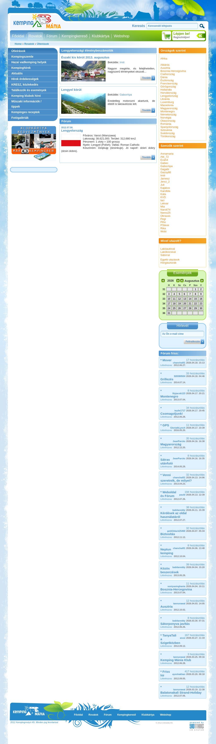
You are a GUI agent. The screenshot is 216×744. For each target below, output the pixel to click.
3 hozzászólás (189, 655)
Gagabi (164, 169)
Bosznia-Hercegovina (173, 71)
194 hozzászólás (192, 493)
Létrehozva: (173, 365)
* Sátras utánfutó (166, 459)
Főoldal (18, 36)
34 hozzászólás (189, 409)
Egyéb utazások (170, 259)
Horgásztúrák (168, 262)
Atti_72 (164, 156)
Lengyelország (72, 130)
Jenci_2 (165, 181)
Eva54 (164, 159)
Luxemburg (167, 102)
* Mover (166, 360)
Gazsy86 (165, 172)
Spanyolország (169, 126)
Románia (165, 123)
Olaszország (167, 120)
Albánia (164, 64)
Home (18, 43)
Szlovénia (166, 130)
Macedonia (167, 105)
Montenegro (167, 111)
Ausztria (165, 67)
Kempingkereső (74, 36)
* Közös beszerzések (169, 568)
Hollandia (166, 89)
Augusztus (192, 280)
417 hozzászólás (188, 672)
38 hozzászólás (188, 508)
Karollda (165, 191)
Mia (162, 206)
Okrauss (165, 215)
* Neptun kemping (166, 549)
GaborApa (126, 94)
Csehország (167, 74)
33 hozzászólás (189, 374)
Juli (162, 184)
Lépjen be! (181, 33)
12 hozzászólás (189, 602)
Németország (168, 114)
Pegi (163, 219)
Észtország (167, 80)
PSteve (164, 225)
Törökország (167, 136)
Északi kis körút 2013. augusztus (85, 57)
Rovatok (35, 36)
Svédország (167, 133)
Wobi (163, 231)
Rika (163, 228)
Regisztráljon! (181, 37)
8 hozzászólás (188, 392)
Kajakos (165, 187)
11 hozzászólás (187, 426)
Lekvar (164, 203)
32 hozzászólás (189, 476)
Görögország (168, 86)
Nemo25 (165, 212)
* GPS (164, 425)
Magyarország (168, 108)
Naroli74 (165, 209)
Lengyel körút (71, 89)
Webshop (121, 36)
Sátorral (165, 255)
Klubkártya (100, 36)
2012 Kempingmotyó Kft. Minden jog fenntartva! (34, 722)
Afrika (163, 58)
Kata (163, 194)
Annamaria (166, 153)
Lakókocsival (168, 251)
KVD (163, 197)
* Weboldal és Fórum (168, 494)
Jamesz (165, 178)
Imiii (122, 62)
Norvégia (165, 117)
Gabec (164, 163)
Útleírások (43, 43)
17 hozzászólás (189, 361)
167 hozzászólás (192, 636)
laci (162, 200)
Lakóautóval (167, 248)
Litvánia (165, 99)
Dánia (163, 77)
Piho (163, 222)
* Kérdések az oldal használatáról (173, 512)
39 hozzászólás (188, 565)
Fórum (52, 36)
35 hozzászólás (189, 439)
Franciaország (168, 83)
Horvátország (168, 92)
